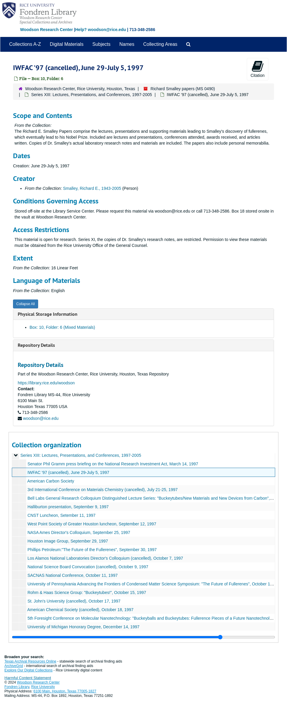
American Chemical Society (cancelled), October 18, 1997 (80, 609)
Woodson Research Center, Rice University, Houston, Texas (80, 88)
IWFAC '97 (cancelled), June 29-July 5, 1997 (68, 472)
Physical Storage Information (47, 314)
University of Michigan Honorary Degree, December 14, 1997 (83, 626)
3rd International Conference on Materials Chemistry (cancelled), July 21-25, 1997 (102, 489)
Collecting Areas (160, 44)
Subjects (101, 44)
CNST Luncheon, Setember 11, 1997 (61, 515)
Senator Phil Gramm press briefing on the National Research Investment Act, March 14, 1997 (112, 464)
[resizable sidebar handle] (143, 637)
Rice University (43, 687)
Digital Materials (67, 44)
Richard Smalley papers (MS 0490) (182, 88)
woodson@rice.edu (41, 418)
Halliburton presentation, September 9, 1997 (68, 506)
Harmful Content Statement (27, 678)
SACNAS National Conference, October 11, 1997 (72, 575)
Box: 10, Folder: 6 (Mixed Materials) (62, 327)
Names (126, 44)
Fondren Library (16, 687)
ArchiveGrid (13, 666)
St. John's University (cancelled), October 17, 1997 (74, 601)
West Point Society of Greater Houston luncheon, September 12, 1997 (91, 524)
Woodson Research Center (46, 29)
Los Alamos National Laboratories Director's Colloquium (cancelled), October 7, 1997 (105, 558)
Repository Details (36, 345)
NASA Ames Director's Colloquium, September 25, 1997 (78, 532)
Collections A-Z (25, 44)
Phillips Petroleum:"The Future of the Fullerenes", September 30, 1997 (92, 549)
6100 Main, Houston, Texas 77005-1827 (64, 691)
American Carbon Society (50, 481)
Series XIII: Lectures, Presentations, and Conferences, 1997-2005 (91, 94)
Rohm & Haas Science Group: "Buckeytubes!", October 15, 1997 (86, 592)
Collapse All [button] (25, 304)
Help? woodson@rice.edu (100, 29)
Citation (258, 69)
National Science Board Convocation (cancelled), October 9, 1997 (87, 566)
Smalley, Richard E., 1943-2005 (92, 188)
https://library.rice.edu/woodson (46, 383)
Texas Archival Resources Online (30, 661)
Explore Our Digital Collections (28, 670)
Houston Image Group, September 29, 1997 (67, 541)
